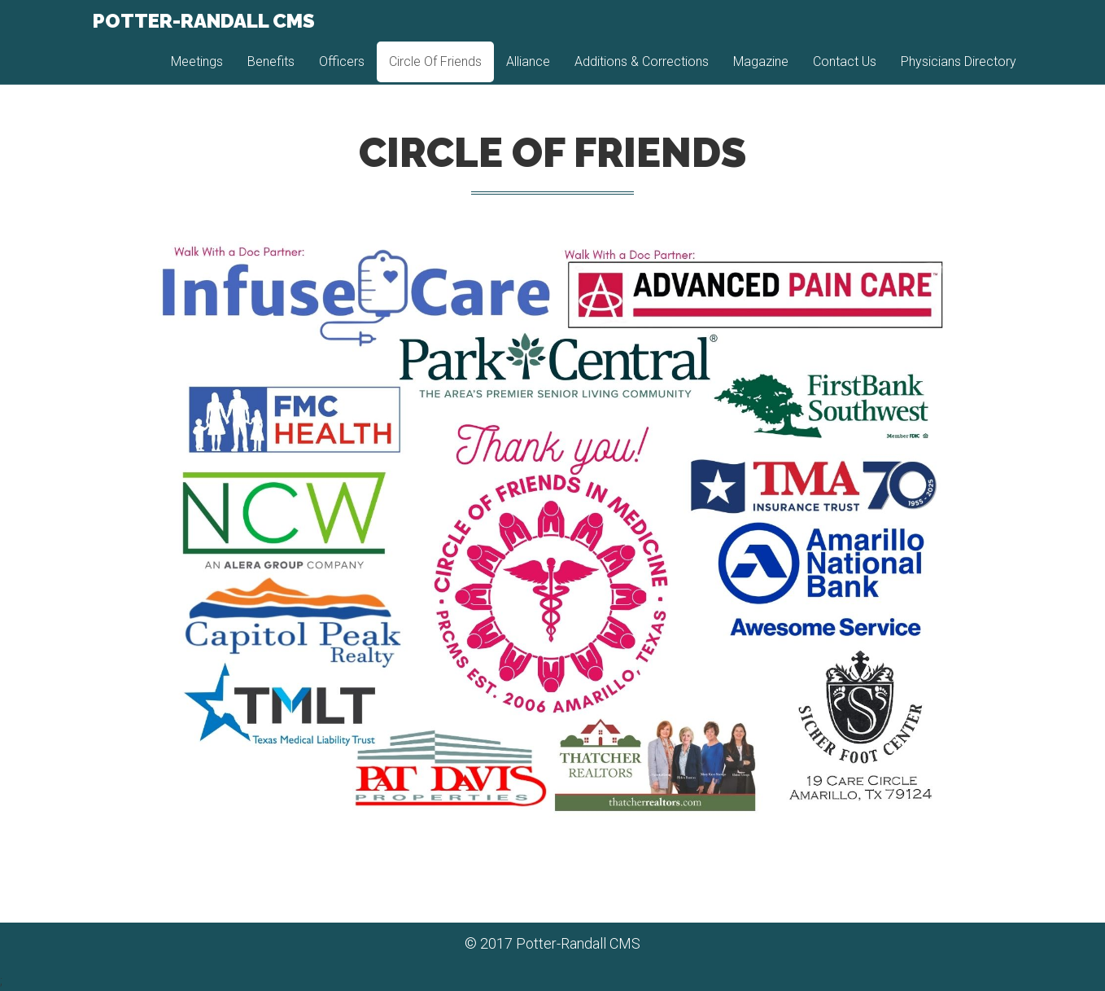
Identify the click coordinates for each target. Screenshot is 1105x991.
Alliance (528, 73)
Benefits (271, 73)
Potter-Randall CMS (202, 32)
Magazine (760, 73)
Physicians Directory (958, 73)
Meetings (197, 73)
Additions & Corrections (641, 73)
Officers (342, 73)
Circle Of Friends (435, 73)
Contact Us (844, 73)
